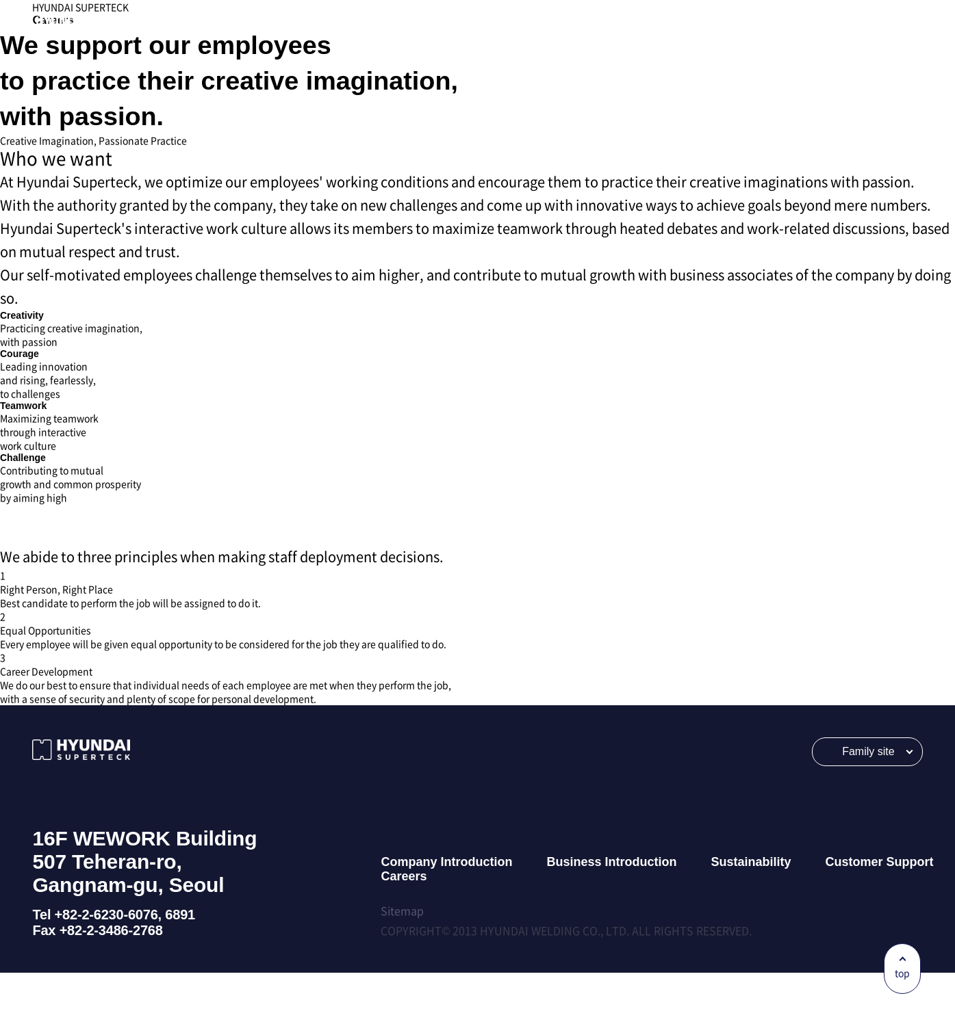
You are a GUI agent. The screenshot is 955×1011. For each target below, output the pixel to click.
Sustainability (751, 900)
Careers (403, 914)
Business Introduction (611, 900)
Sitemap (402, 949)
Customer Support (879, 900)
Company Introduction (446, 900)
